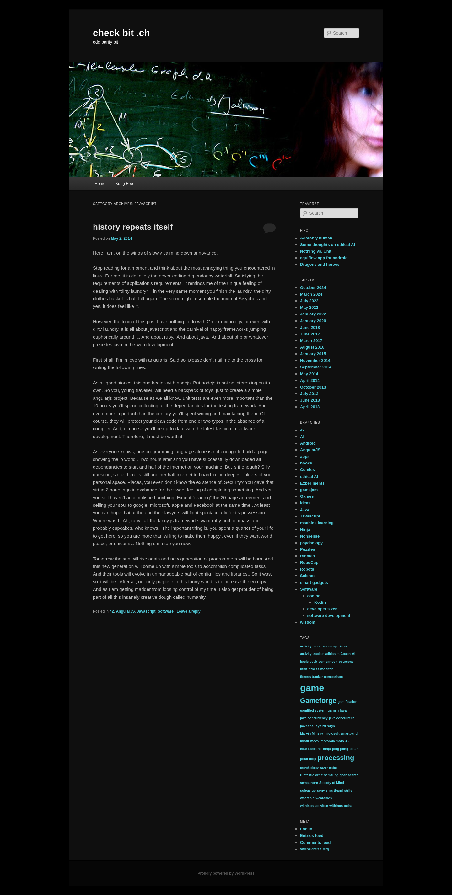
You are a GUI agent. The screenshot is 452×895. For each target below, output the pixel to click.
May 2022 (309, 307)
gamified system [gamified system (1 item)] (313, 710)
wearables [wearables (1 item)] (324, 798)
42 (112, 611)
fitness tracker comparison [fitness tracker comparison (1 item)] (321, 676)
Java (304, 509)
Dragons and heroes (320, 264)
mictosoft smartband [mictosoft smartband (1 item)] (341, 733)
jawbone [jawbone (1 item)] (307, 726)
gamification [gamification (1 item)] (348, 702)
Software (166, 611)
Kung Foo (124, 183)
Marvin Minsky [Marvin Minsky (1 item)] (311, 733)
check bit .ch (121, 33)
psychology (311, 542)
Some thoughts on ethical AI (327, 244)
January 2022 (313, 314)
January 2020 (313, 321)
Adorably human (316, 238)
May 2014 (309, 374)
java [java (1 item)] (343, 710)
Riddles (307, 556)
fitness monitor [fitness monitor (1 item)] (321, 669)
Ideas (305, 503)
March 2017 (311, 340)
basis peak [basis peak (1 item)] (308, 661)
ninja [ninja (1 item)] (327, 749)
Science (307, 575)
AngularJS (125, 611)
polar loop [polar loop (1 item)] (308, 759)
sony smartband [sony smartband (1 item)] (330, 790)
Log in (306, 829)
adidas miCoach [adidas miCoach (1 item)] (338, 654)
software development (328, 615)
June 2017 (310, 334)
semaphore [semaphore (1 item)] (309, 783)
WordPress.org (314, 849)
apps (304, 456)
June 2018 (310, 327)
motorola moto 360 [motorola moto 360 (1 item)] (335, 741)
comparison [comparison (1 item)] (328, 661)
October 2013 (313, 387)
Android (308, 443)
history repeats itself (133, 227)
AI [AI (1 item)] (353, 654)
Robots (307, 569)
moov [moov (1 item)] (314, 741)
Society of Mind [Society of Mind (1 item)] (331, 783)
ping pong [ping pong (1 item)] (340, 749)
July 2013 (309, 393)
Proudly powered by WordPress (225, 873)
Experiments (312, 483)
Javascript (146, 611)
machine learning (317, 522)
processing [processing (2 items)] (336, 758)
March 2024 (311, 294)
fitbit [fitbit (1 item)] (303, 669)
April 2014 (310, 380)
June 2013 (310, 400)
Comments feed (315, 842)
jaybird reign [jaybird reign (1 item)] (325, 726)
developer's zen (322, 609)
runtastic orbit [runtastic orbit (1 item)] (311, 775)
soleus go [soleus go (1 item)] (308, 790)
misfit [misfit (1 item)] (304, 741)
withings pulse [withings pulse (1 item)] (340, 805)
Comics (307, 469)
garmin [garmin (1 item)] (333, 710)
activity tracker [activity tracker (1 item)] (312, 654)
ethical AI (309, 476)
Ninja (305, 529)
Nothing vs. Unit (315, 251)
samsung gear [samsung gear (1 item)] (335, 775)
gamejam (309, 489)
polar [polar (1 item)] (354, 749)
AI (302, 436)
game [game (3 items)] (312, 688)
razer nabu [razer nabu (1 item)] (328, 767)
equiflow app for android (324, 257)
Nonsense (310, 536)
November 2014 (315, 360)
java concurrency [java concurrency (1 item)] (314, 718)
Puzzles (307, 549)
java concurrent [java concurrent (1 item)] (341, 718)
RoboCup (309, 562)
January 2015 (313, 353)
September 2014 (315, 367)
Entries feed (311, 835)
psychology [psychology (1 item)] (309, 767)
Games (307, 496)
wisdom (307, 622)
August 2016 (312, 347)
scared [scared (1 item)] (353, 775)
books (306, 463)
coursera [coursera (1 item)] (346, 661)
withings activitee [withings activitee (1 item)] (314, 805)
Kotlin (320, 602)
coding (314, 595)
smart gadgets (314, 582)
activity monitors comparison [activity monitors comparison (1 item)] (323, 646)
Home (99, 183)
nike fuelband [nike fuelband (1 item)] (311, 749)
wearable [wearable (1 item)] (307, 798)
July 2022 (309, 300)
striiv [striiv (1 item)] (348, 790)
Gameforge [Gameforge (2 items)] (318, 701)
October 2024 (313, 287)
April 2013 (310, 407)
